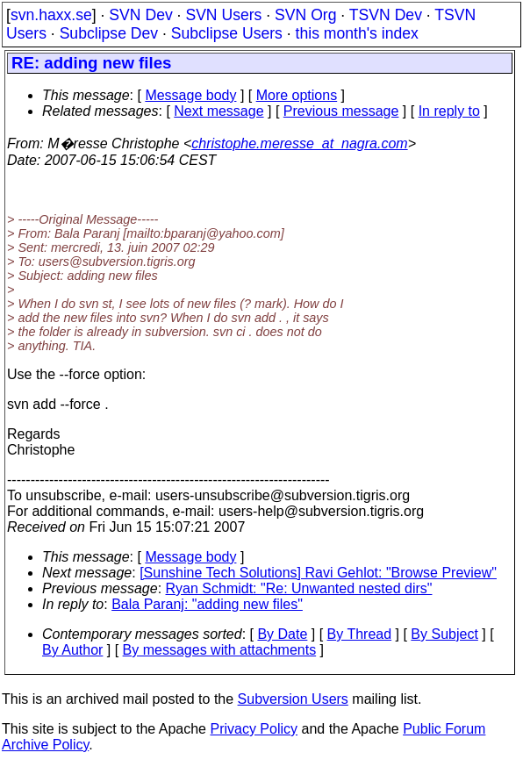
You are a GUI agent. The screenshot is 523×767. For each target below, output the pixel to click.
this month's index (357, 33)
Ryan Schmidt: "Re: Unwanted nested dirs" (299, 588)
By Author (72, 649)
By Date (282, 634)
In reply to (449, 111)
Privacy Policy (253, 728)
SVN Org (305, 15)
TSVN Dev (385, 15)
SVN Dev (140, 15)
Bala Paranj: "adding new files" (207, 604)
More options (297, 95)
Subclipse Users (227, 33)
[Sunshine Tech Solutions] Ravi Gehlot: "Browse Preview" (318, 572)
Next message (218, 111)
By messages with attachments (220, 649)
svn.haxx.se (51, 15)
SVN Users (223, 15)
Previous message (341, 111)
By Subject (444, 634)
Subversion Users (293, 699)
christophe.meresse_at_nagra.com (299, 143)
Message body (190, 95)
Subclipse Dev (109, 33)
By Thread (359, 634)
